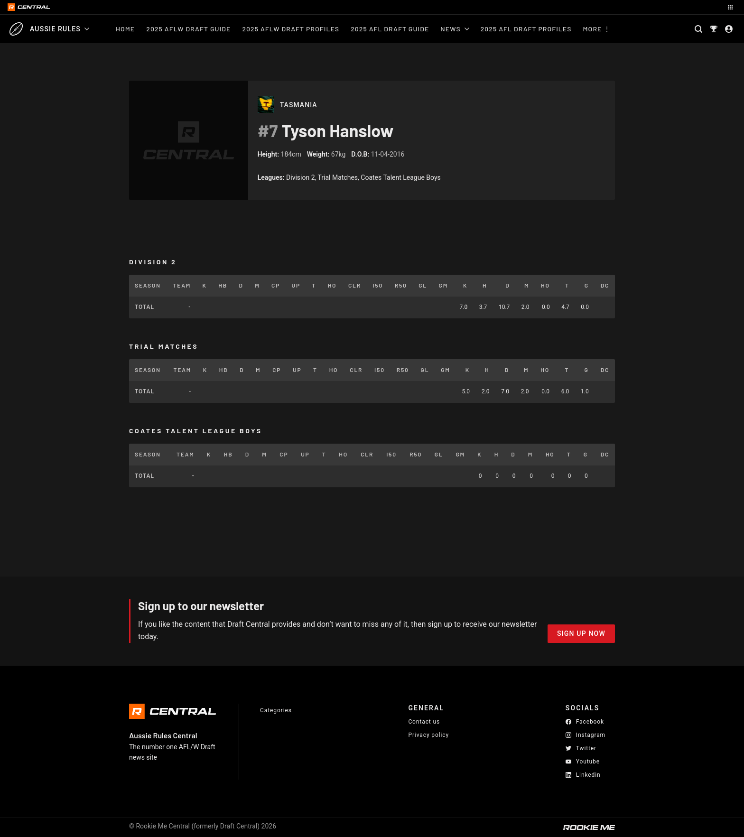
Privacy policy (428, 735)
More (592, 29)
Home (125, 29)
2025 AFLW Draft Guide (188, 29)
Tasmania (298, 105)
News (454, 29)
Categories (276, 710)
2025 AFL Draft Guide (390, 29)
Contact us (424, 721)
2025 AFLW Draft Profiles (290, 29)
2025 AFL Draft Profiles (526, 29)
